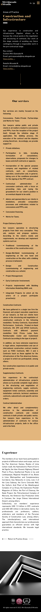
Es (30, 3)
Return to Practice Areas (17, 539)
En (34, 3)
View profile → (9, 59)
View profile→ (9, 69)
